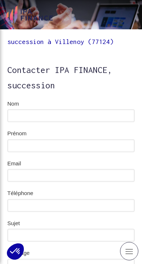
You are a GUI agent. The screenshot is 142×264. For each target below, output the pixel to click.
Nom (13, 103)
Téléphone (20, 193)
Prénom (17, 133)
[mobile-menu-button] (129, 251)
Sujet (13, 223)
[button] (15, 251)
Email (14, 163)
